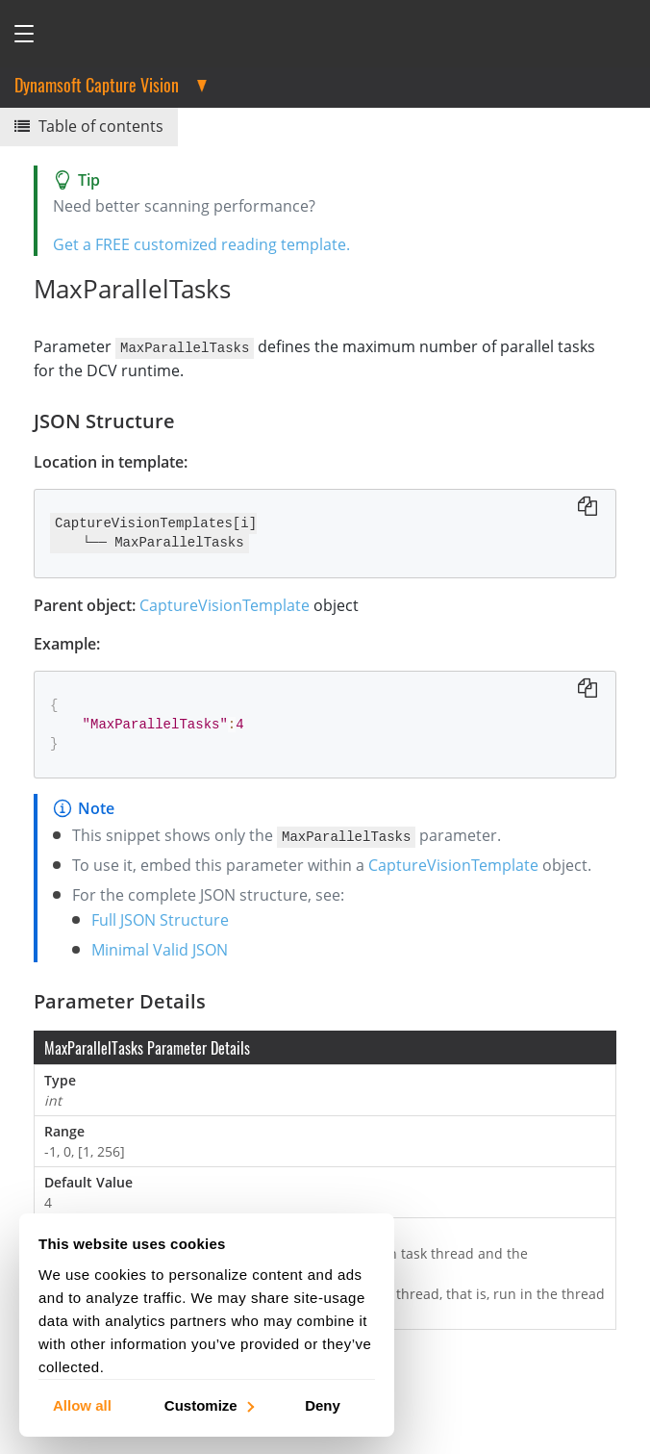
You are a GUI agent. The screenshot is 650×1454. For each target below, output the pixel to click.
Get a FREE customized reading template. (201, 244)
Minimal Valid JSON (159, 948)
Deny (322, 1404)
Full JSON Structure (160, 919)
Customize (208, 1404)
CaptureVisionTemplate (224, 604)
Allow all (82, 1404)
